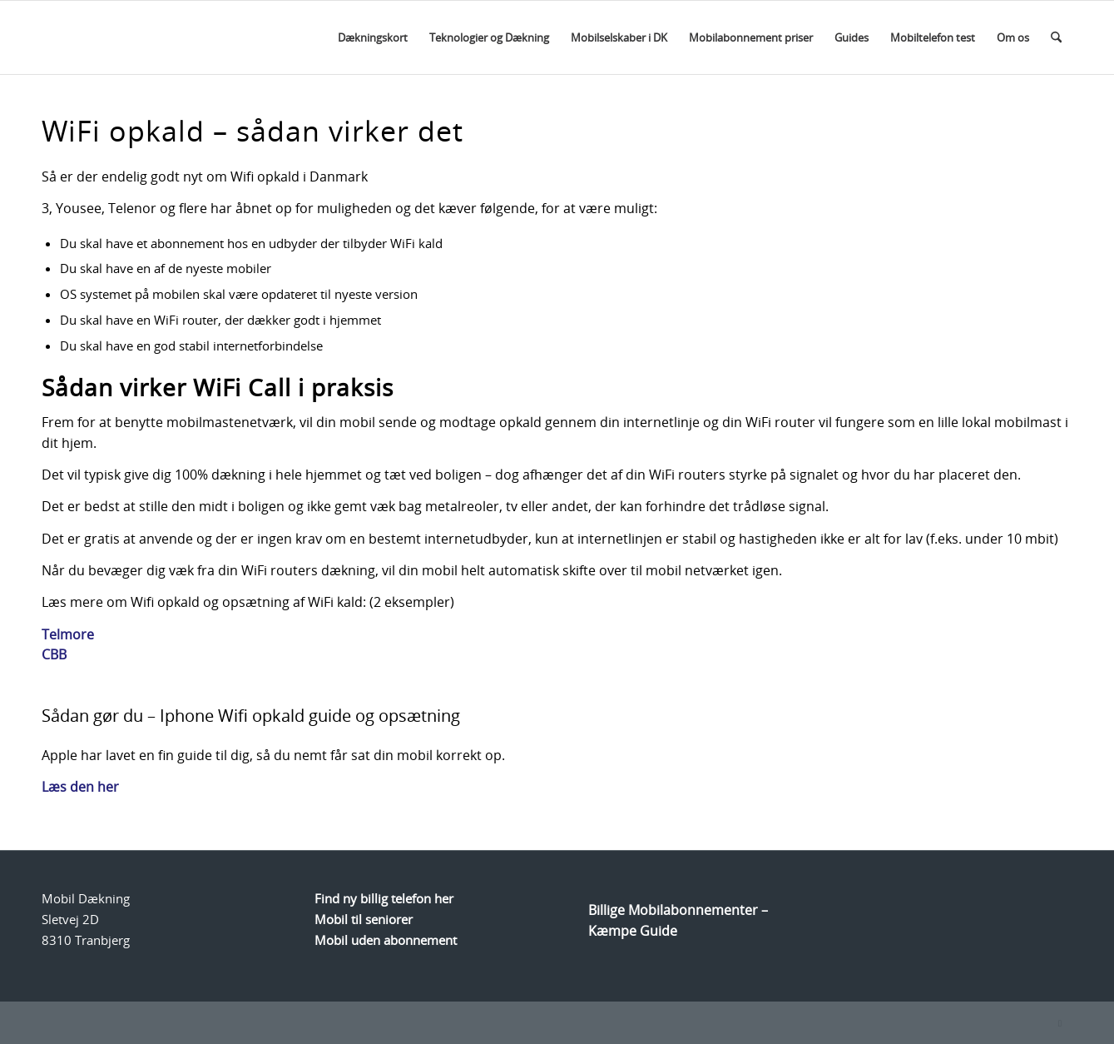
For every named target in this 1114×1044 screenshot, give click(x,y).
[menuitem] (372, 37)
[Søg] (1056, 37)
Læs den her (80, 787)
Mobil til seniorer (363, 919)
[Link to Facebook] (1059, 1023)
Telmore (68, 634)
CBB (54, 654)
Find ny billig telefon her (383, 898)
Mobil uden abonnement (385, 940)
